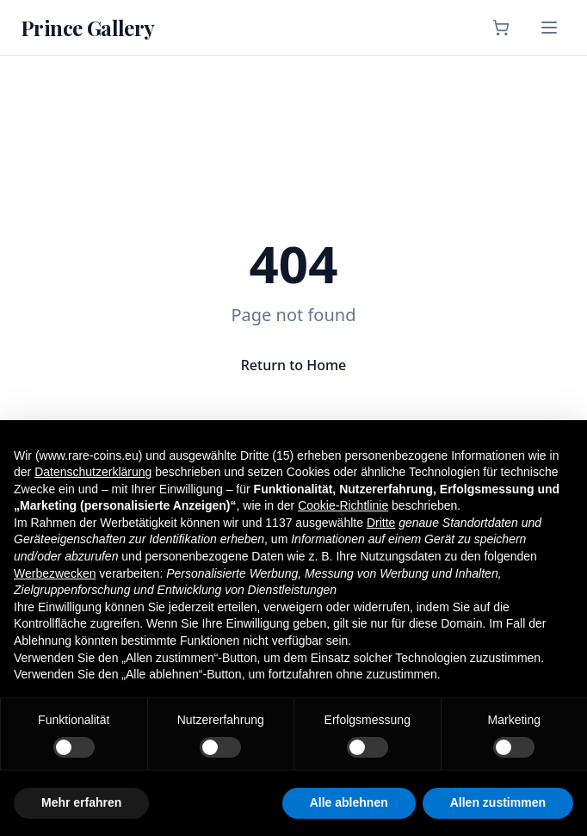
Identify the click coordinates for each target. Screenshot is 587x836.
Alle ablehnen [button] (349, 802)
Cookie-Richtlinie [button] (343, 505)
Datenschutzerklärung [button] (92, 472)
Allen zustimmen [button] (498, 802)
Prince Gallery (88, 27)
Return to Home (294, 365)
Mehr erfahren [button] (81, 802)
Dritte (381, 522)
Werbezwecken (55, 573)
